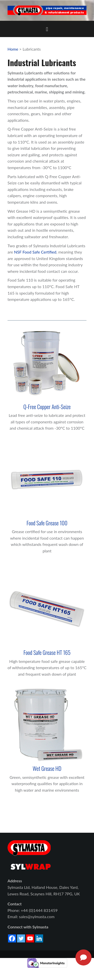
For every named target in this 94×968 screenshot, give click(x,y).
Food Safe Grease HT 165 (47, 652)
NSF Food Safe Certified (35, 252)
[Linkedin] (39, 938)
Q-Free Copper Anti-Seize (46, 407)
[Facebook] (12, 938)
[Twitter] (21, 938)
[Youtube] (30, 938)
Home (13, 49)
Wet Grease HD (47, 768)
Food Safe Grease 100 (47, 523)
